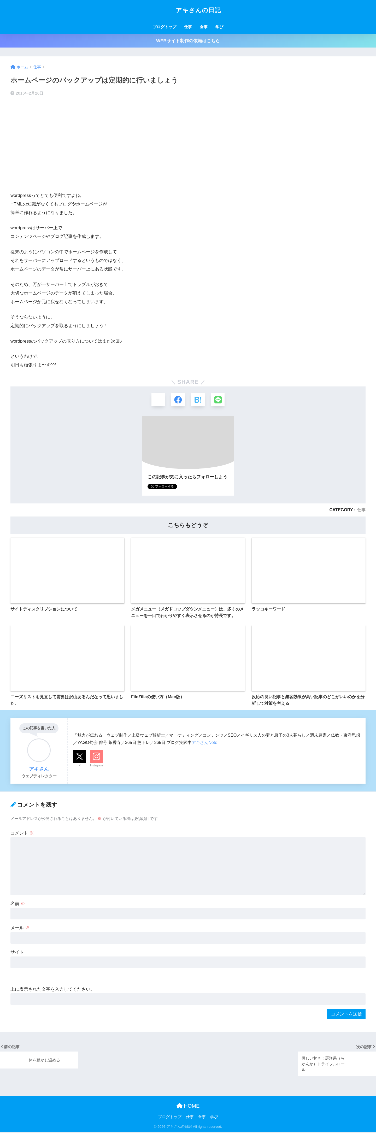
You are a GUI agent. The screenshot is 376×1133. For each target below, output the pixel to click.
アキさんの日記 (188, 10)
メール (20, 928)
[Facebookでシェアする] (178, 400)
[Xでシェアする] (157, 400)
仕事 (188, 27)
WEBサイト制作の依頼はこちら (188, 40)
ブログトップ (164, 27)
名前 (17, 904)
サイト (17, 953)
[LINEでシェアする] (219, 400)
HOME (188, 1106)
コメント (22, 833)
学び (219, 27)
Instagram (96, 766)
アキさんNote (204, 743)
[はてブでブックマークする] (198, 400)
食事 (204, 27)
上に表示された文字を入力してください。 (52, 990)
